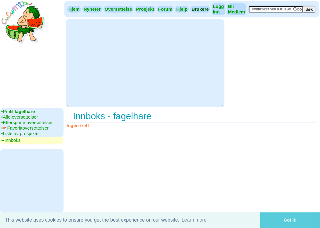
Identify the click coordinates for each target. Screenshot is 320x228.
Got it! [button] (290, 220)
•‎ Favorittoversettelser (25, 128)
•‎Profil (18, 111)
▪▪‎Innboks (10, 140)
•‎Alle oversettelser (19, 117)
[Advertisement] (144, 62)
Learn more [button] (194, 219)
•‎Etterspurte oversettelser (27, 122)
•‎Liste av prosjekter (20, 133)
